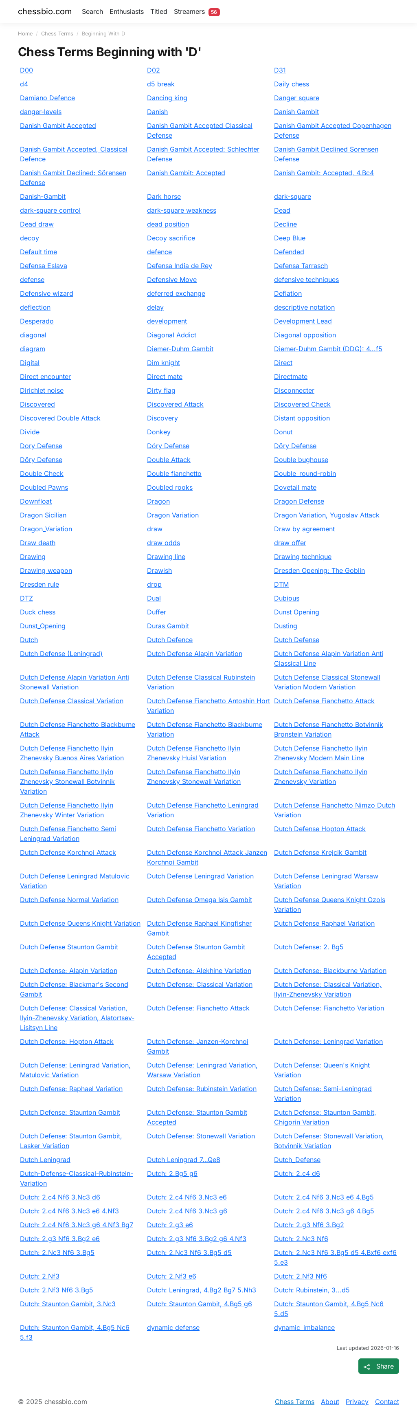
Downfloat (36, 501)
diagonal (33, 335)
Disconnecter (294, 390)
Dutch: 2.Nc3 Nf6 (301, 1239)
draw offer (290, 543)
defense (32, 279)
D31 (280, 70)
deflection (35, 307)
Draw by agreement (304, 529)
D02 (153, 70)
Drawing (33, 556)
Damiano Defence (47, 98)
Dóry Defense (168, 446)
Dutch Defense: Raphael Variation (71, 1089)
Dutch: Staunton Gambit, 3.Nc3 (68, 1304)
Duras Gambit (168, 626)
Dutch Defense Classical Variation (71, 701)
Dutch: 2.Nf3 (39, 1276)
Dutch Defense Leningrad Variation (200, 876)
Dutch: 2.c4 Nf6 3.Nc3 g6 (187, 1211)
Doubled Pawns (44, 487)
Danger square (296, 98)
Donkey (159, 432)
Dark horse (164, 196)
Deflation (288, 293)
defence (159, 252)
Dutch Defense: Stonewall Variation (201, 1136)
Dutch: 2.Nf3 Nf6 (300, 1276)
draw (154, 529)
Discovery (162, 418)
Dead (282, 210)
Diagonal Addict (171, 335)
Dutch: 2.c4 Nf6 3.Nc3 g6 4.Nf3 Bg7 (76, 1225)
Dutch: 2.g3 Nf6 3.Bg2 (309, 1225)
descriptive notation (304, 307)
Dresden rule (39, 584)
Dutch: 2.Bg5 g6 (172, 1173)
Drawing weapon (46, 570)
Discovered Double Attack (60, 418)
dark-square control (50, 210)
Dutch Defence (170, 640)
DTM (281, 584)
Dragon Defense (299, 501)
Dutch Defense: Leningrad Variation (328, 1041)
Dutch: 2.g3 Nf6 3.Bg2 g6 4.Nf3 (196, 1239)
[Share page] (378, 1366)
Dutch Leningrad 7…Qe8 (183, 1159)
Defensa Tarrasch (301, 266)
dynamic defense (173, 1327)
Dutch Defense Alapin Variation (194, 653)
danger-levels (40, 112)
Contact (387, 1402)
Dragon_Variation (46, 529)
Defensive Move (172, 279)
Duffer (156, 612)
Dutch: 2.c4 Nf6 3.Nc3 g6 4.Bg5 (324, 1211)
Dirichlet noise (42, 390)
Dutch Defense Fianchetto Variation (201, 829)
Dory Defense (41, 446)
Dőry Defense (41, 460)
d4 (24, 84)
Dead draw (37, 224)
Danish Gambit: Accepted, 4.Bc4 (324, 173)
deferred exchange (176, 293)
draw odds (163, 543)
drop (154, 584)
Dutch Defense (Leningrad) (61, 653)
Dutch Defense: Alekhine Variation (199, 970)
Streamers (197, 11)
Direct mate (164, 376)
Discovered (37, 404)
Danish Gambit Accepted (58, 125)
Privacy (357, 1402)
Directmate (290, 376)
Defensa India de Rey (179, 266)
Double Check (42, 473)
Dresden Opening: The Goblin (319, 570)
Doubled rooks (170, 487)
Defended (289, 252)
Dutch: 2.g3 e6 (170, 1225)
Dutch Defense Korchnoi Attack (68, 852)
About (330, 1402)
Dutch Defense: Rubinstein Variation (202, 1089)
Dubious (286, 598)
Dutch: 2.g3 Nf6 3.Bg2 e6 (60, 1239)
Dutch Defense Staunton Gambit (69, 947)
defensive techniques (306, 279)
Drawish (159, 570)
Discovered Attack (175, 404)
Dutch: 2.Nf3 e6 (171, 1276)
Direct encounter (45, 376)
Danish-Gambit (43, 196)
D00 (26, 70)
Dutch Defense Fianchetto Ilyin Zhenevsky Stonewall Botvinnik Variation (67, 781)
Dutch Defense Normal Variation (69, 900)
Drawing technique (302, 556)
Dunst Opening (296, 612)
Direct (283, 363)
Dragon (158, 501)
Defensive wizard (46, 293)
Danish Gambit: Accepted (186, 173)
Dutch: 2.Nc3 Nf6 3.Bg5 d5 (189, 1252)
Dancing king (167, 98)
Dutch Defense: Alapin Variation (68, 970)
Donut (283, 432)
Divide (30, 432)
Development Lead (303, 321)
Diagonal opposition (305, 335)
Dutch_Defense (297, 1159)
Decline (285, 224)
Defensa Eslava (43, 266)
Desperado (37, 321)
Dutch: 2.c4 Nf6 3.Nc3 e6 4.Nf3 (69, 1211)
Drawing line (166, 556)
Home (25, 34)
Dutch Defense (296, 640)
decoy (29, 238)
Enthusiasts (127, 11)
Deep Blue (289, 238)
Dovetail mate (295, 487)
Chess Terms (57, 34)
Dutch (29, 640)
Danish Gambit (296, 112)
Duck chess (37, 612)
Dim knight (163, 363)
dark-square (292, 196)
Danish (157, 112)
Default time (38, 252)
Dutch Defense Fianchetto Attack (324, 701)
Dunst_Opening (43, 626)
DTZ (26, 598)
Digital (30, 363)
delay (155, 307)
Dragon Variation (173, 515)
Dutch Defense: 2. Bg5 (309, 947)
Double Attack (169, 460)
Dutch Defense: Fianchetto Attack (198, 1008)
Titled (158, 11)
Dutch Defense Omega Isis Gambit (199, 900)
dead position (168, 224)
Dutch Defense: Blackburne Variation (330, 970)
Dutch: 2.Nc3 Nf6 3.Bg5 (57, 1252)
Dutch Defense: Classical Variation (199, 984)
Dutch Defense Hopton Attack (320, 829)
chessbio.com (45, 11)
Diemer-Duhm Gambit (180, 349)
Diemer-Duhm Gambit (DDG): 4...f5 (328, 349)
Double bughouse (301, 460)
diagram (32, 349)
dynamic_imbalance (304, 1327)
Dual (154, 598)
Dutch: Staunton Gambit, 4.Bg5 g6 (199, 1304)
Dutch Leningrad (45, 1159)
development (167, 321)
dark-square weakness (181, 210)
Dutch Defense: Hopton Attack (67, 1041)
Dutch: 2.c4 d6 (297, 1173)
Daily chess (291, 84)
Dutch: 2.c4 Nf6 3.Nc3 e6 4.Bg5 (324, 1197)
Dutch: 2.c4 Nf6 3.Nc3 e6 (187, 1197)
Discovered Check (302, 404)
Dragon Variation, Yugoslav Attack (327, 515)
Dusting (285, 626)
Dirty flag (161, 390)
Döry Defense (295, 446)
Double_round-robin (305, 473)
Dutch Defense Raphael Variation (324, 923)
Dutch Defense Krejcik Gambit (320, 852)
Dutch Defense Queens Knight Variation (80, 923)
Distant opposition (302, 418)
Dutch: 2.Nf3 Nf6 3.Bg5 (56, 1290)
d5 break (161, 84)
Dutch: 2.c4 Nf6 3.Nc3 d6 (60, 1197)
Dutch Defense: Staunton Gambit (70, 1112)
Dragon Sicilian (43, 515)
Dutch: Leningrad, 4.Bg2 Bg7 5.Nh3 (201, 1290)
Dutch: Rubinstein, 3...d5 (312, 1290)
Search (92, 11)
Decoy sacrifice (171, 238)
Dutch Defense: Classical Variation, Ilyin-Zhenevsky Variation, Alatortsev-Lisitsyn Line (77, 1018)
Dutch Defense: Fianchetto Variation (329, 1008)
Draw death (37, 543)
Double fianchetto (174, 473)
